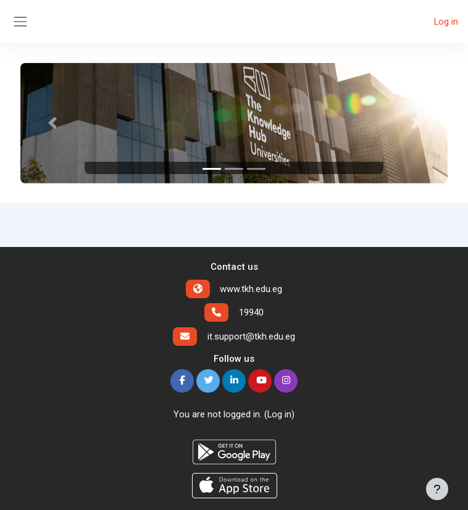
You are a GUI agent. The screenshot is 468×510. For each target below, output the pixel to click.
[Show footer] (437, 489)
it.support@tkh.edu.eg (251, 336)
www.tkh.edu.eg (251, 289)
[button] (52, 123)
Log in (446, 21)
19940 (251, 312)
